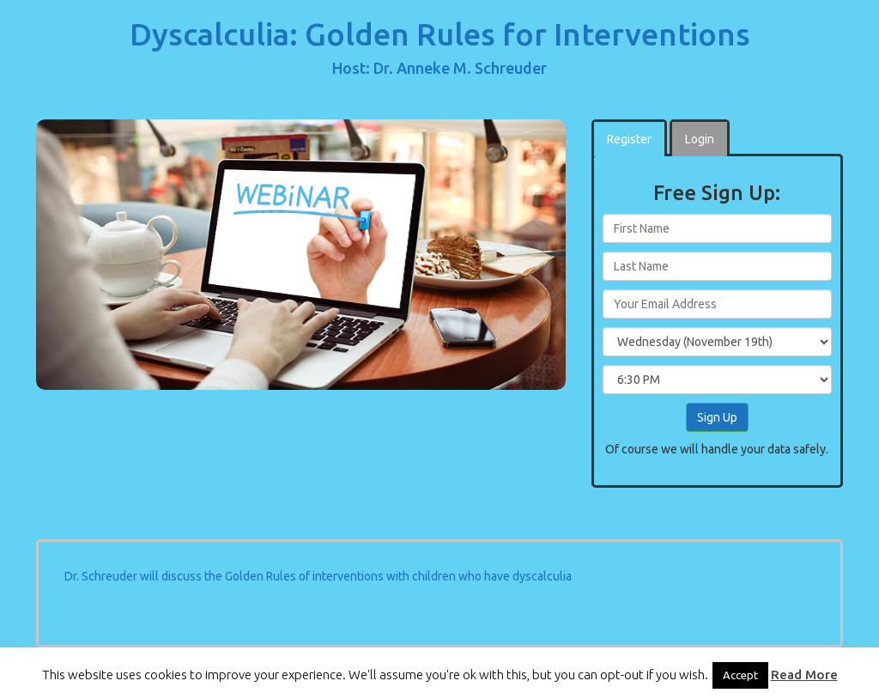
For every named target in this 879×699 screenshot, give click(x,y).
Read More (804, 674)
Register (629, 139)
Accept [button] (740, 675)
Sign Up (717, 417)
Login (699, 139)
